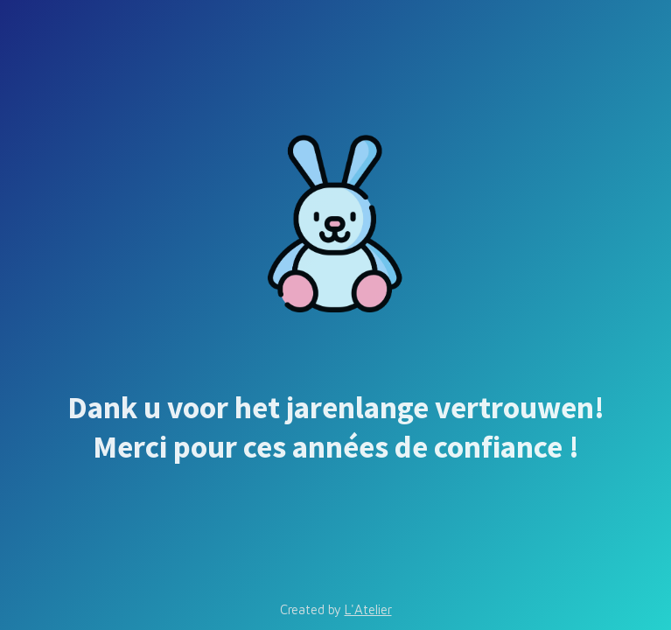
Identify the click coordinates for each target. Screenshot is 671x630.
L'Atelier (368, 609)
